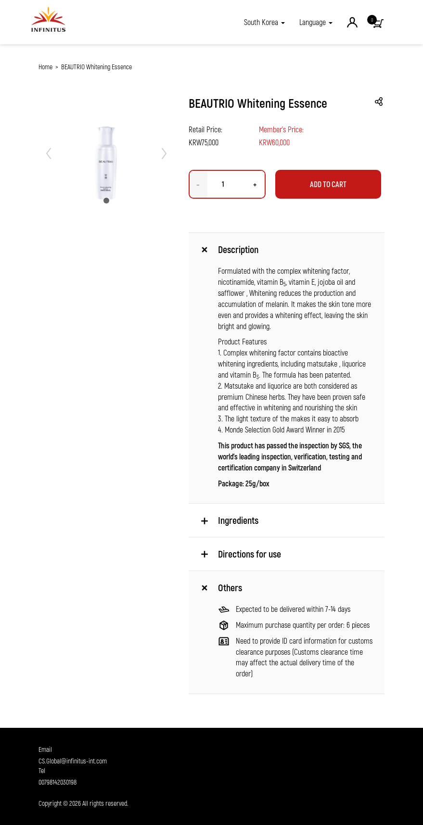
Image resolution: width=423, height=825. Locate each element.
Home (45, 67)
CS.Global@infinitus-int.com (72, 761)
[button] (264, 22)
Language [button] (316, 21)
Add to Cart (328, 184)
